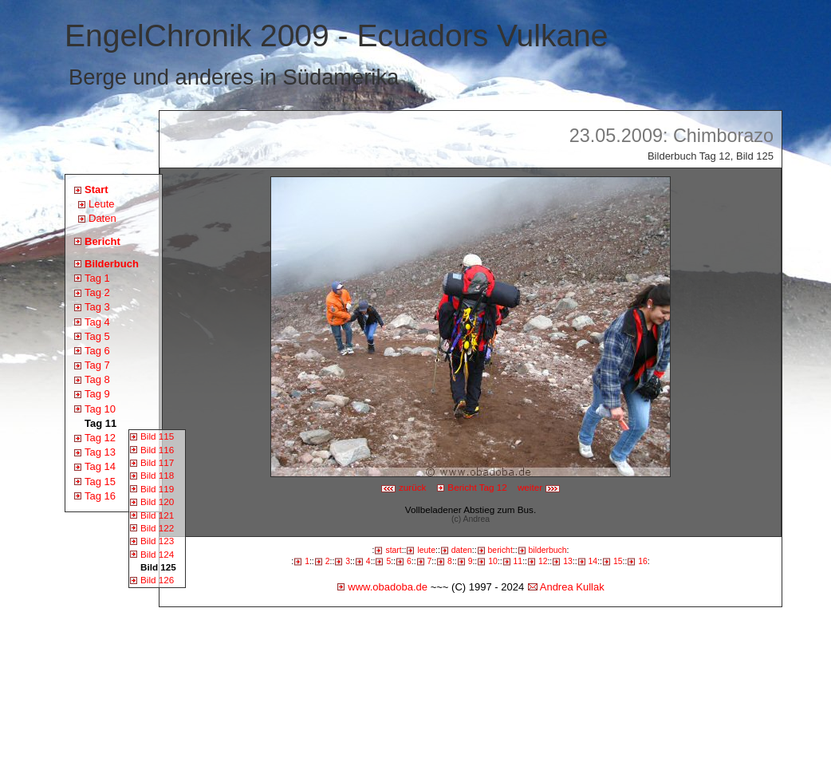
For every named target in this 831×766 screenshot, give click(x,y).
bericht (500, 550)
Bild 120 (157, 501)
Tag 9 (97, 394)
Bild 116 (157, 449)
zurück (403, 487)
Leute (102, 204)
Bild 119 (157, 489)
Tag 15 (100, 482)
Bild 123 (157, 540)
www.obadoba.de (387, 587)
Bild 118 (157, 475)
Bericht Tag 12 (477, 487)
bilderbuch (548, 550)
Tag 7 (97, 365)
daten (461, 550)
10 (493, 561)
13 (568, 561)
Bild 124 (157, 554)
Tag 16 (100, 496)
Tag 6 (97, 351)
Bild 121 (157, 515)
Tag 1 (97, 278)
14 (593, 561)
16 (643, 561)
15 (618, 561)
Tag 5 (97, 336)
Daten (102, 218)
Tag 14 (100, 466)
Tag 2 (97, 292)
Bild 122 (157, 528)
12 (543, 561)
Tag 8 (97, 379)
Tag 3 (97, 307)
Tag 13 (100, 452)
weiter (539, 487)
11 (518, 561)
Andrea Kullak (572, 587)
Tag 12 (100, 438)
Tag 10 (100, 409)
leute (426, 550)
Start (96, 189)
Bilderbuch (112, 264)
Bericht (102, 241)
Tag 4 (97, 322)
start (393, 550)
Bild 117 (157, 462)
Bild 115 (157, 436)
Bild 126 (157, 579)
